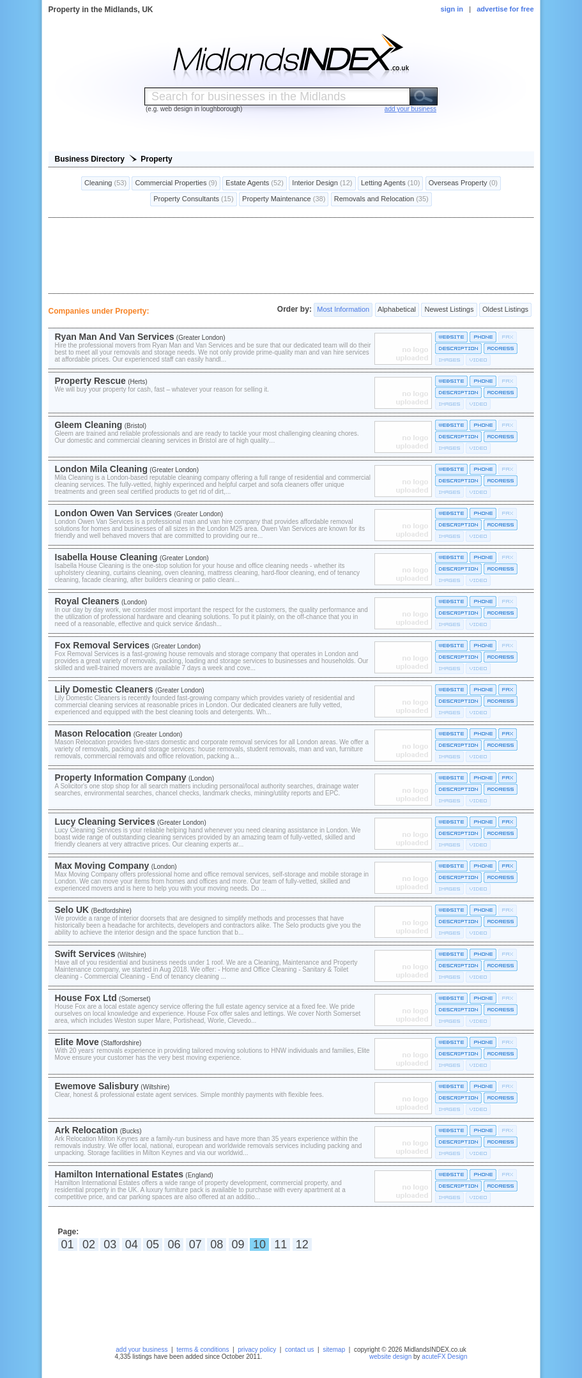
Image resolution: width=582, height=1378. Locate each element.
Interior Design (322, 183)
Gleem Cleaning (89, 425)
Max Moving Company (102, 866)
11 (280, 1244)
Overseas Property (463, 183)
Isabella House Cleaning (106, 557)
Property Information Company (121, 777)
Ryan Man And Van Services (114, 337)
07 (195, 1244)
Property (156, 159)
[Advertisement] (291, 255)
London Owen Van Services (113, 513)
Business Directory (90, 159)
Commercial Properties (176, 183)
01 (67, 1244)
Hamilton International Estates (119, 1174)
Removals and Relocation (381, 199)
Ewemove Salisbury (97, 1086)
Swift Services (85, 954)
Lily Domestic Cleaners (104, 689)
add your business (141, 1349)
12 (302, 1244)
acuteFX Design (444, 1356)
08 (216, 1244)
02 (88, 1244)
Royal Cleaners (87, 601)
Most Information (343, 310)
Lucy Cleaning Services (105, 821)
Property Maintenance (283, 199)
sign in (452, 9)
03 (109, 1244)
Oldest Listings (505, 310)
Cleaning (105, 183)
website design (390, 1356)
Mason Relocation (93, 733)
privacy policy (257, 1349)
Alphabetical (397, 310)
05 (152, 1244)
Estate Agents (254, 183)
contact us (299, 1349)
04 (131, 1244)
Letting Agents (390, 183)
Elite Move (77, 1042)
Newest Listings (449, 310)
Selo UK (72, 910)
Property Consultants (193, 199)
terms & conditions (202, 1349)
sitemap (334, 1349)
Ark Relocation (86, 1130)
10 (259, 1244)
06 (173, 1244)
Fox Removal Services (102, 645)
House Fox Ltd (86, 998)
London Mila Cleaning (101, 469)
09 (238, 1244)
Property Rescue (90, 381)
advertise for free (505, 9)
